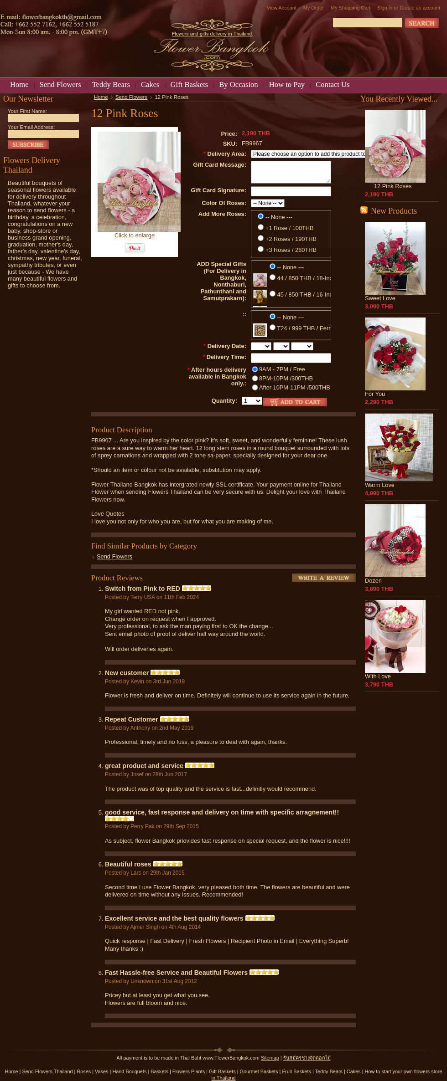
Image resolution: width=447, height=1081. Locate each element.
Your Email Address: (31, 127)
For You (375, 393)
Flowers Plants (188, 1071)
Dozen (373, 580)
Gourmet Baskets (259, 1071)
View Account (281, 7)
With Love (378, 676)
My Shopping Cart (350, 7)
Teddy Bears (329, 1071)
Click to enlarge (134, 235)
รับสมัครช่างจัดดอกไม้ (307, 1058)
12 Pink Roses (393, 186)
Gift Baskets (222, 1071)
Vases (101, 1071)
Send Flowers (131, 97)
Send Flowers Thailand (47, 1071)
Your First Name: (27, 111)
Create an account (420, 7)
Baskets (159, 1071)
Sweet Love (380, 298)
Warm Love (380, 485)
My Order (313, 7)
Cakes (354, 1071)
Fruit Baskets (296, 1071)
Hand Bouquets (129, 1071)
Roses (84, 1071)
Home (101, 97)
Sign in (384, 7)
